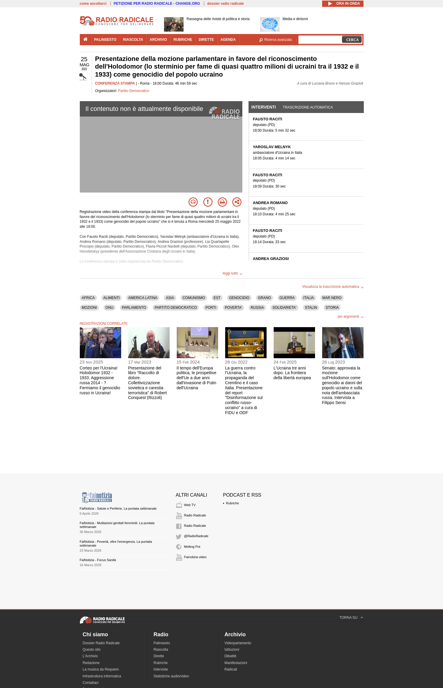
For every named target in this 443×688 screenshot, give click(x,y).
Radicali (231, 669)
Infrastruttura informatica (102, 676)
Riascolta (161, 649)
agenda (228, 40)
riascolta (133, 40)
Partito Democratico (133, 91)
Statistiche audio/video (171, 676)
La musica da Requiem (101, 669)
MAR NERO (332, 298)
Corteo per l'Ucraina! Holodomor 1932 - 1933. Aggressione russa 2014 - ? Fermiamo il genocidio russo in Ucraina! (100, 380)
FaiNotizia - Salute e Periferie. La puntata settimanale (118, 508)
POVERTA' (233, 308)
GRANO (264, 298)
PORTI (210, 308)
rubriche (182, 40)
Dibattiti (230, 656)
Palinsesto (162, 643)
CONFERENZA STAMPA (115, 83)
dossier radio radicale (225, 3)
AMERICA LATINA (142, 298)
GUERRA (287, 298)
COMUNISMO (194, 298)
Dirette (159, 656)
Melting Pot (192, 546)
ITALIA (308, 298)
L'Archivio (90, 656)
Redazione (91, 663)
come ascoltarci (93, 3)
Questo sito (92, 649)
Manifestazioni (236, 663)
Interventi (263, 107)
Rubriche (232, 503)
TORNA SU (348, 618)
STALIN (311, 308)
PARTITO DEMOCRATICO (176, 308)
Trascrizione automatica (308, 107)
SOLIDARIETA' (284, 308)
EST (217, 298)
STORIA (332, 308)
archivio (158, 40)
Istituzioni (232, 649)
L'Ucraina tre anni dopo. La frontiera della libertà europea (292, 373)
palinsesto (105, 40)
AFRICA (88, 298)
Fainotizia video (195, 557)
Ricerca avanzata (278, 40)
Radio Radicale (195, 515)
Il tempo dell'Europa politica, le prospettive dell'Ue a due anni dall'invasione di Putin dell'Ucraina (197, 378)
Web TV (190, 505)
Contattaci (91, 683)
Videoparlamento (238, 643)
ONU (109, 308)
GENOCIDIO (239, 298)
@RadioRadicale (196, 536)
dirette (206, 40)
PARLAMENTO (134, 308)
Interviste (161, 669)
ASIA (170, 298)
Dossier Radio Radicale (101, 643)
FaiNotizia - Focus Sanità (98, 560)
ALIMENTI (111, 298)
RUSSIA (257, 308)
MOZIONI (89, 308)
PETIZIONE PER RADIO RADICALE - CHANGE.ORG (157, 3)
